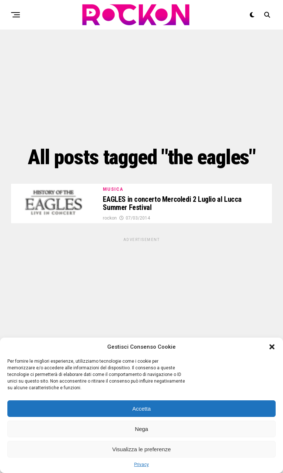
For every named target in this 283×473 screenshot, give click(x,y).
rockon (110, 219)
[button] (272, 347)
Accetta (141, 408)
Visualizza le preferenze (141, 449)
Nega (141, 429)
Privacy (141, 464)
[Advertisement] (141, 86)
